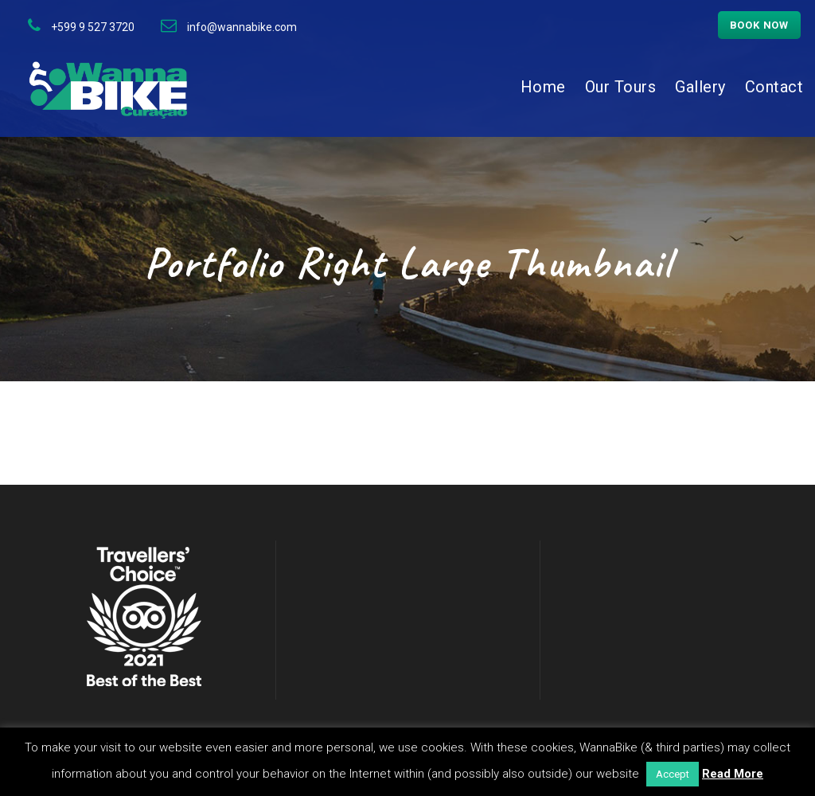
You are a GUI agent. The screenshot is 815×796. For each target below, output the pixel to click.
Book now (759, 25)
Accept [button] (672, 774)
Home (543, 86)
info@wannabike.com (242, 27)
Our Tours (621, 86)
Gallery (700, 86)
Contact (774, 86)
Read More (732, 774)
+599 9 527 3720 (93, 27)
